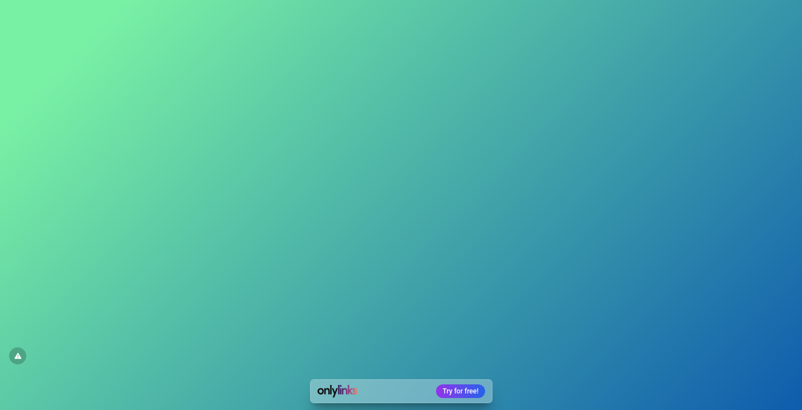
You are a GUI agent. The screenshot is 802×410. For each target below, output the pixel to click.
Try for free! (461, 391)
